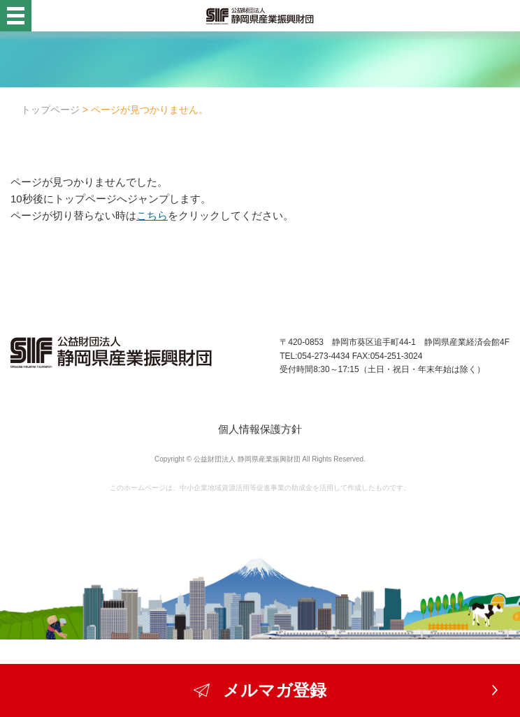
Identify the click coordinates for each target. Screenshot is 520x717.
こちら (152, 215)
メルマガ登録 (260, 690)
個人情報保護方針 (260, 429)
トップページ (50, 109)
